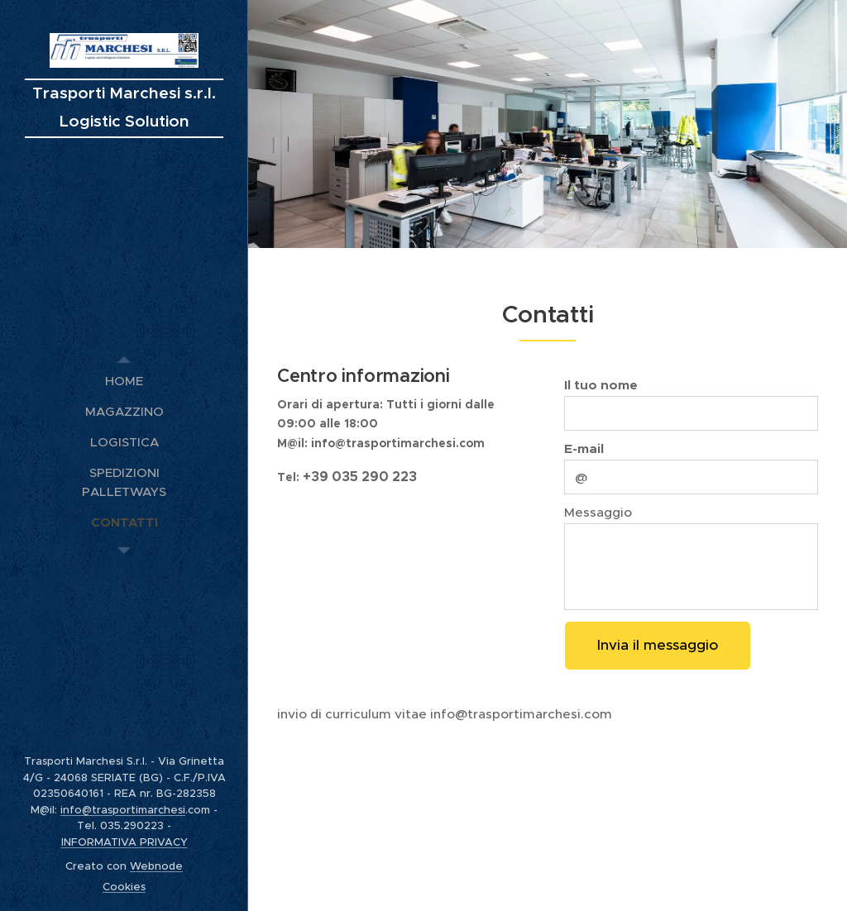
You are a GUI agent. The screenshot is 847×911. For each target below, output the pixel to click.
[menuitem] (124, 380)
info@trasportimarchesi (122, 810)
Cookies (124, 887)
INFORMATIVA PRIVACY (124, 842)
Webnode (156, 866)
